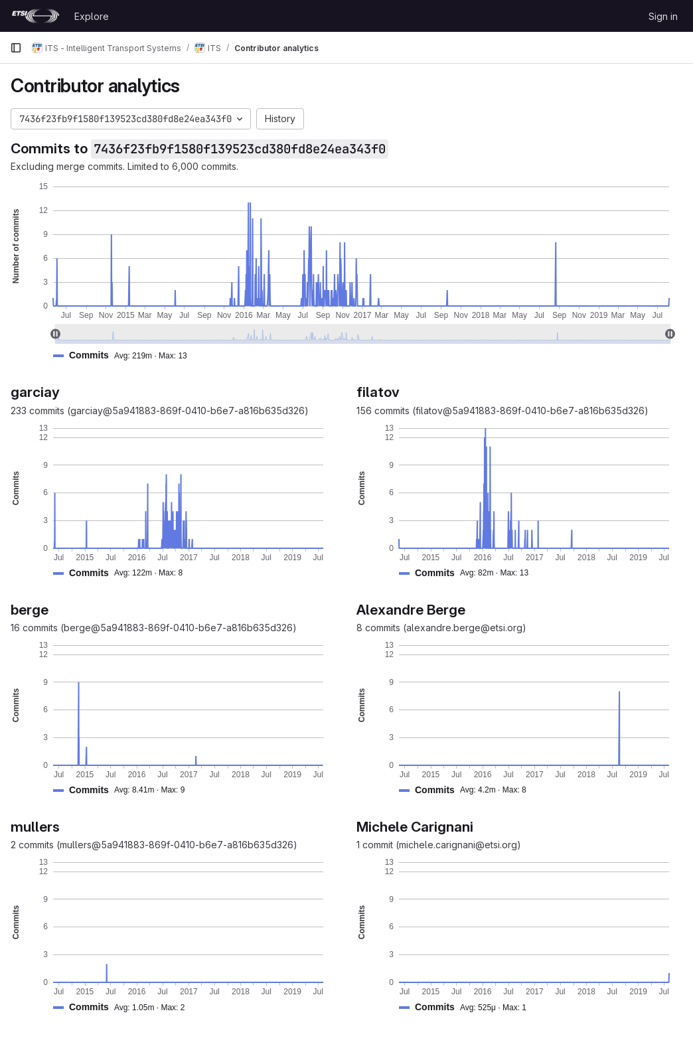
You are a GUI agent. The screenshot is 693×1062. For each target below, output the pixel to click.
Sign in (663, 16)
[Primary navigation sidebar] (16, 47)
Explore (91, 16)
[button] (125, 355)
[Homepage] (35, 16)
